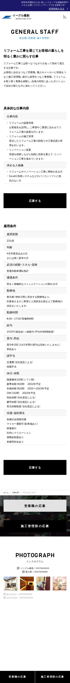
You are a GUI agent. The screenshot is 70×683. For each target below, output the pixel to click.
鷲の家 (35, 571)
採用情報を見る (56, 8)
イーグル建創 (33, 568)
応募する (35, 201)
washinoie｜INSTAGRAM (18, 597)
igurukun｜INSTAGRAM (18, 594)
